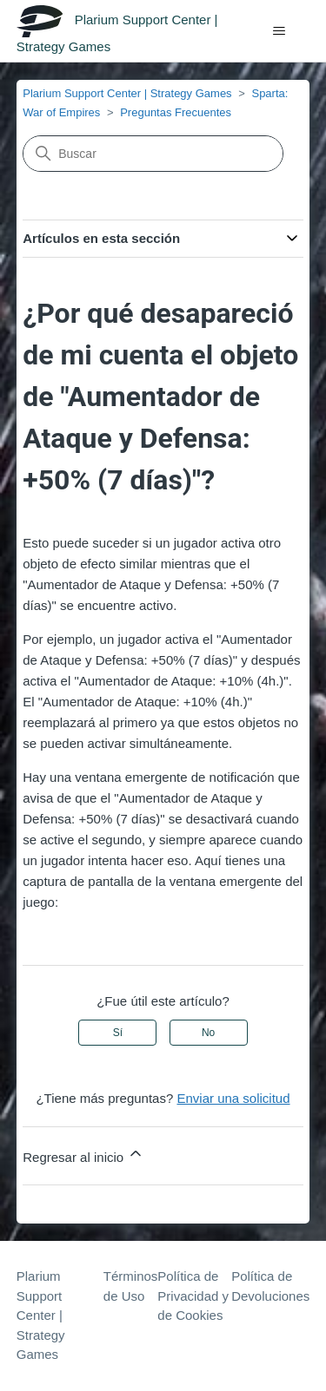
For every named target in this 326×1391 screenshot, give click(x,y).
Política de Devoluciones (270, 1286)
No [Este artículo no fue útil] (208, 1033)
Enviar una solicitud (232, 1098)
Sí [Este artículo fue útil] (118, 1033)
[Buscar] (153, 153)
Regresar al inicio (83, 1155)
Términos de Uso (130, 1286)
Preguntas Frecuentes (175, 112)
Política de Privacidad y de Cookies (193, 1295)
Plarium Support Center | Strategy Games (127, 93)
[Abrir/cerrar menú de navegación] (278, 31)
